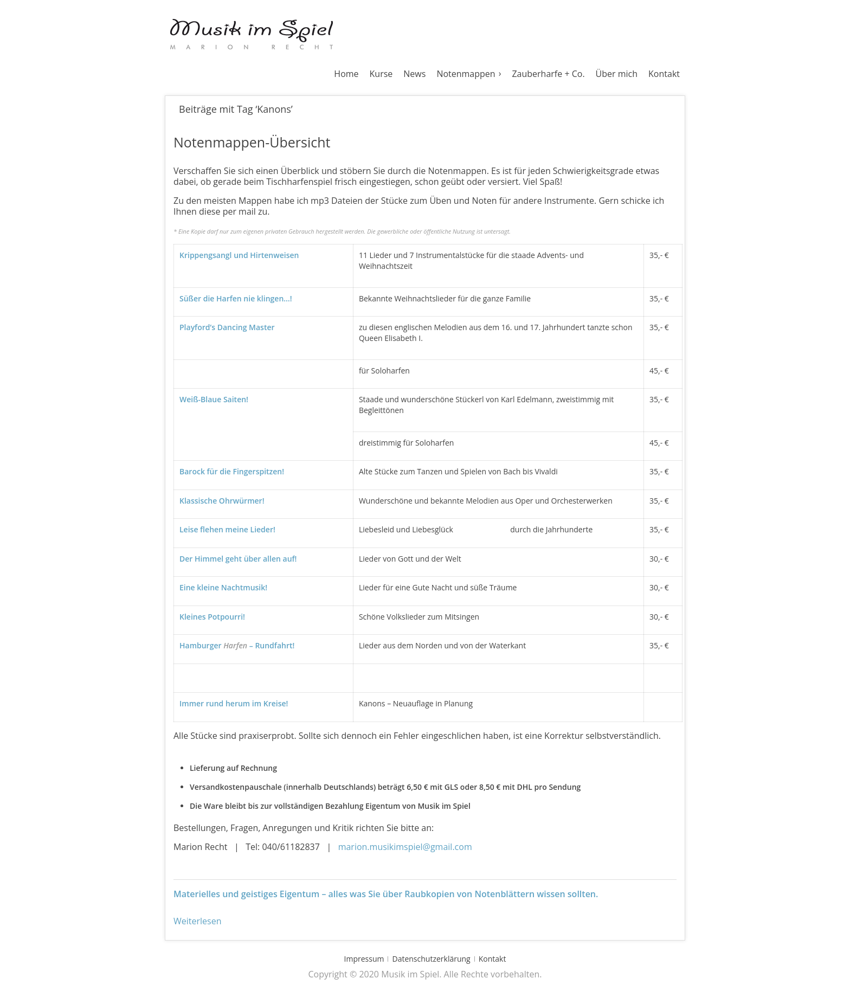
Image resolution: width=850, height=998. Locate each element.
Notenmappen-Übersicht (251, 142)
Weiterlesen (197, 921)
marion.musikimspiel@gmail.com (405, 847)
